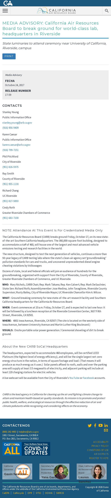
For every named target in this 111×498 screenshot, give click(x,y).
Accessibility (101, 441)
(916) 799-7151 (10, 150)
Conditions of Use (98, 450)
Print (9, 56)
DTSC (38, 493)
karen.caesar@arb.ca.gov (16, 144)
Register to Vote (99, 458)
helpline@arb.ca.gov (29, 431)
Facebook (88, 378)
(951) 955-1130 (10, 184)
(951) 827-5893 (10, 201)
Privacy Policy (100, 445)
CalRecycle (18, 493)
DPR (30, 493)
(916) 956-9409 (10, 127)
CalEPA (5, 493)
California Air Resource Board (56, 10)
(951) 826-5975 (10, 167)
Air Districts (101, 454)
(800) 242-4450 (9, 431)
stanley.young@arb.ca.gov (17, 122)
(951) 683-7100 (10, 218)
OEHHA (48, 493)
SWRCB (60, 493)
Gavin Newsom (15, 474)
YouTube (74, 378)
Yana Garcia (50, 477)
